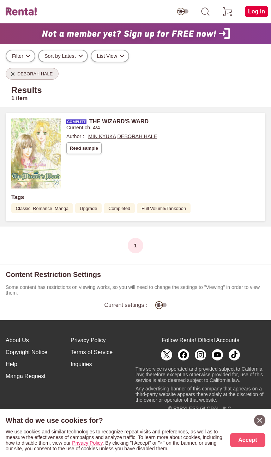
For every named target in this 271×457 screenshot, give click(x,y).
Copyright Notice (26, 352)
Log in (256, 11)
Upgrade (88, 208)
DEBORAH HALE (137, 136)
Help (11, 364)
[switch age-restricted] (182, 12)
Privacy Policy (88, 340)
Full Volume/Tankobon (163, 208)
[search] (205, 11)
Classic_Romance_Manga (42, 208)
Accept (247, 440)
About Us (17, 340)
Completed (119, 208)
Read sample (84, 148)
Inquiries (81, 364)
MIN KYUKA (102, 136)
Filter (17, 56)
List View (107, 56)
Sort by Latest (60, 56)
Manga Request (26, 376)
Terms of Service (92, 352)
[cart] (228, 11)
